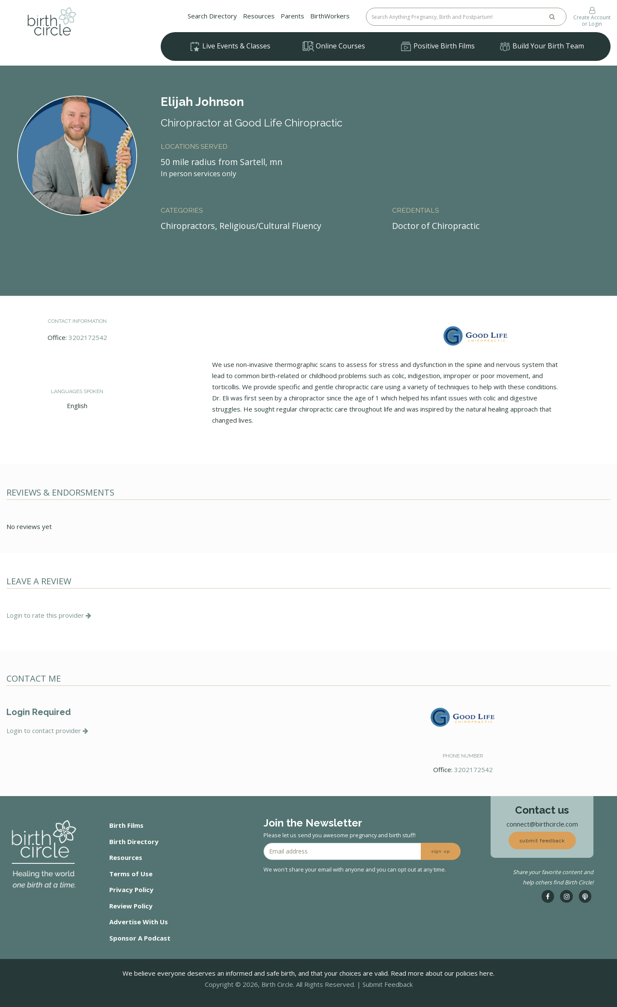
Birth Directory (134, 841)
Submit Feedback (387, 984)
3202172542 (88, 337)
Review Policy (131, 906)
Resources (259, 16)
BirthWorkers (330, 16)
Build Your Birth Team (541, 46)
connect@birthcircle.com (542, 824)
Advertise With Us (138, 921)
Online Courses (334, 46)
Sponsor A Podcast (140, 938)
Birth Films (126, 825)
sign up (440, 851)
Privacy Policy (131, 889)
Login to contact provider (47, 730)
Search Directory (212, 16)
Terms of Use (131, 873)
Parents (292, 16)
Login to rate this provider (48, 615)
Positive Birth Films (437, 46)
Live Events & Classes (229, 46)
